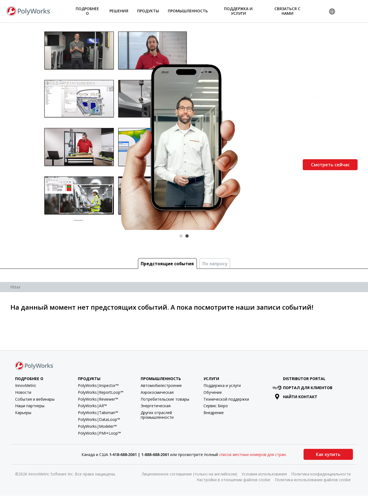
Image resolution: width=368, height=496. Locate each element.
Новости (23, 392)
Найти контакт (296, 396)
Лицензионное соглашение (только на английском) (189, 474)
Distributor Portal (304, 378)
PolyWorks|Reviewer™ (98, 399)
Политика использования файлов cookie (313, 479)
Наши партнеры (29, 405)
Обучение (212, 392)
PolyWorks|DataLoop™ (99, 419)
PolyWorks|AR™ (92, 405)
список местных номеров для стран (252, 454)
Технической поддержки (226, 399)
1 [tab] (181, 236)
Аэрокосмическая (157, 392)
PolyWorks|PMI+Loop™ (99, 433)
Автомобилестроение (161, 385)
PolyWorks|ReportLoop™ (100, 392)
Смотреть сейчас (330, 165)
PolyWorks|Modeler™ (97, 426)
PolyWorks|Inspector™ (98, 385)
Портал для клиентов (304, 387)
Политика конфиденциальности (321, 474)
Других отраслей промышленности (157, 415)
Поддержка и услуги (222, 385)
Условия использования (264, 474)
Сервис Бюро (215, 405)
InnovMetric (25, 385)
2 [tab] (187, 236)
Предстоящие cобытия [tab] (167, 264)
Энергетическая (156, 405)
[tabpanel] (184, 126)
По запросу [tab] (214, 264)
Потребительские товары (165, 399)
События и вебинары (35, 399)
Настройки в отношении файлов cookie (233, 479)
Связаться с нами (287, 11)
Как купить (328, 454)
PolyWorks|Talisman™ (98, 412)
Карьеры (23, 412)
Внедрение (213, 412)
